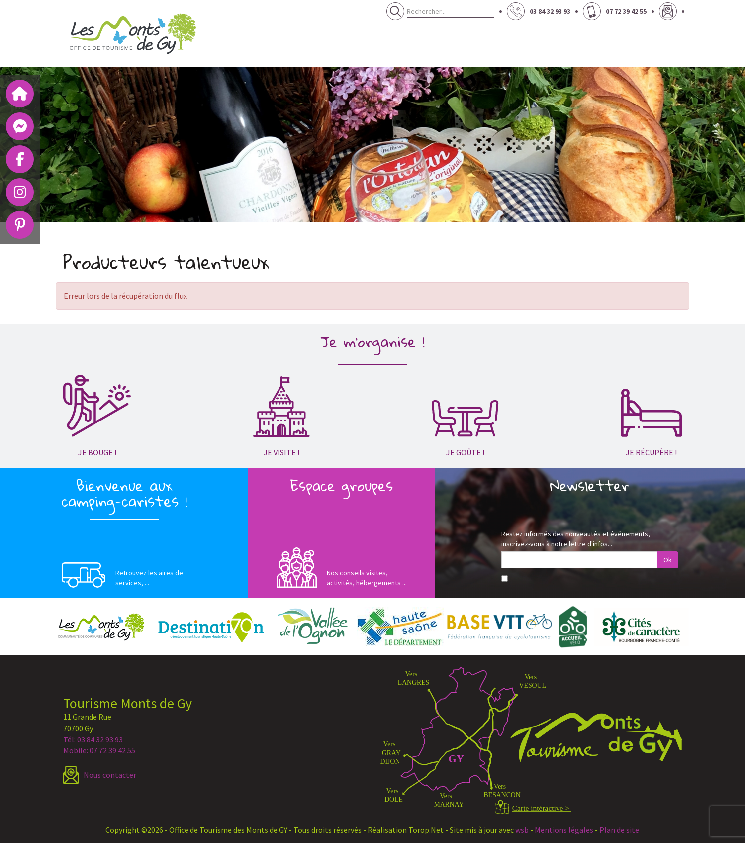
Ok (667, 559)
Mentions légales (564, 830)
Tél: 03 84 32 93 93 (93, 739)
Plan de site (619, 830)
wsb (522, 830)
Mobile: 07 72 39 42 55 (99, 750)
